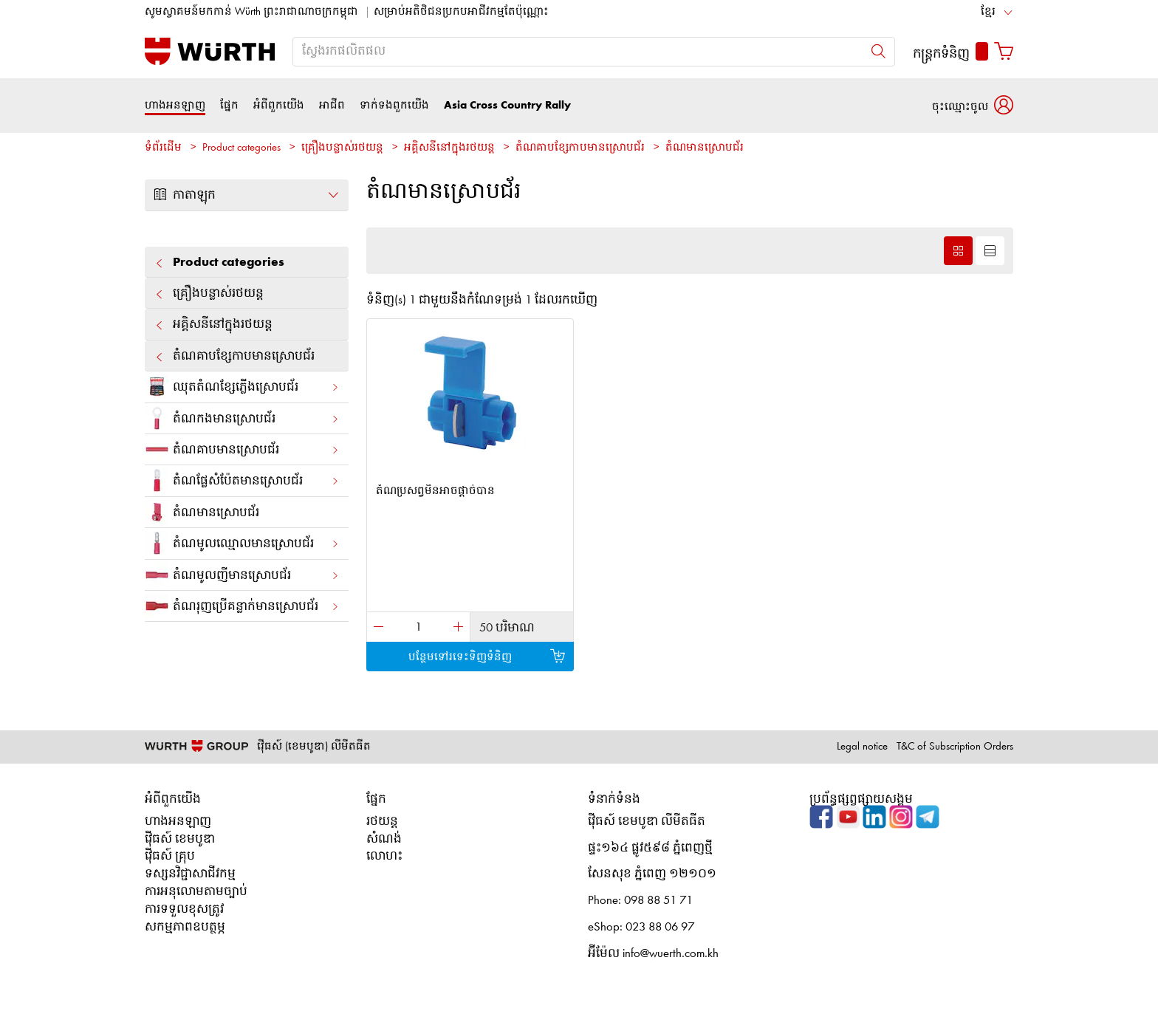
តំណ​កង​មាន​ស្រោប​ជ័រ (242, 418)
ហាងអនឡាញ (175, 105)
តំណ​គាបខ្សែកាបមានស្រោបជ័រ (580, 148)
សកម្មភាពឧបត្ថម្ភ (185, 927)
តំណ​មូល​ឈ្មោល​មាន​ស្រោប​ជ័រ (242, 543)
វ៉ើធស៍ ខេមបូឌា (180, 839)
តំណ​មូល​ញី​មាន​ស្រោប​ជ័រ (242, 575)
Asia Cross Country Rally (507, 105)
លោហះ (384, 856)
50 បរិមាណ (507, 628)
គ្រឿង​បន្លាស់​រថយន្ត (342, 148)
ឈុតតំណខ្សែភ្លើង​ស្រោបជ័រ (242, 386)
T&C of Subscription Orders (955, 747)
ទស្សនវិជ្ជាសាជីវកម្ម (190, 874)
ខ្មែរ (988, 12)
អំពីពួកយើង (278, 105)
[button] (972, 105)
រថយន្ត (382, 821)
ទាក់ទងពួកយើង (394, 105)
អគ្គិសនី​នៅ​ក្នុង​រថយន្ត (449, 148)
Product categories (241, 148)
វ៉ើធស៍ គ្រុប (170, 856)
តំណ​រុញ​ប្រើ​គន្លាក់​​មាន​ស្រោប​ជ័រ (242, 606)
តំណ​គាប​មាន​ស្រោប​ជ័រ (242, 449)
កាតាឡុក (247, 195)
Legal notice (862, 747)
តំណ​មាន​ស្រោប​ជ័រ (704, 148)
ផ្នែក (229, 105)
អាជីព (332, 105)
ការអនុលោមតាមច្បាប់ (196, 891)
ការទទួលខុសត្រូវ (184, 909)
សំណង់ (384, 839)
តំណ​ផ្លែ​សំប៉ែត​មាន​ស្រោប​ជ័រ (242, 480)
